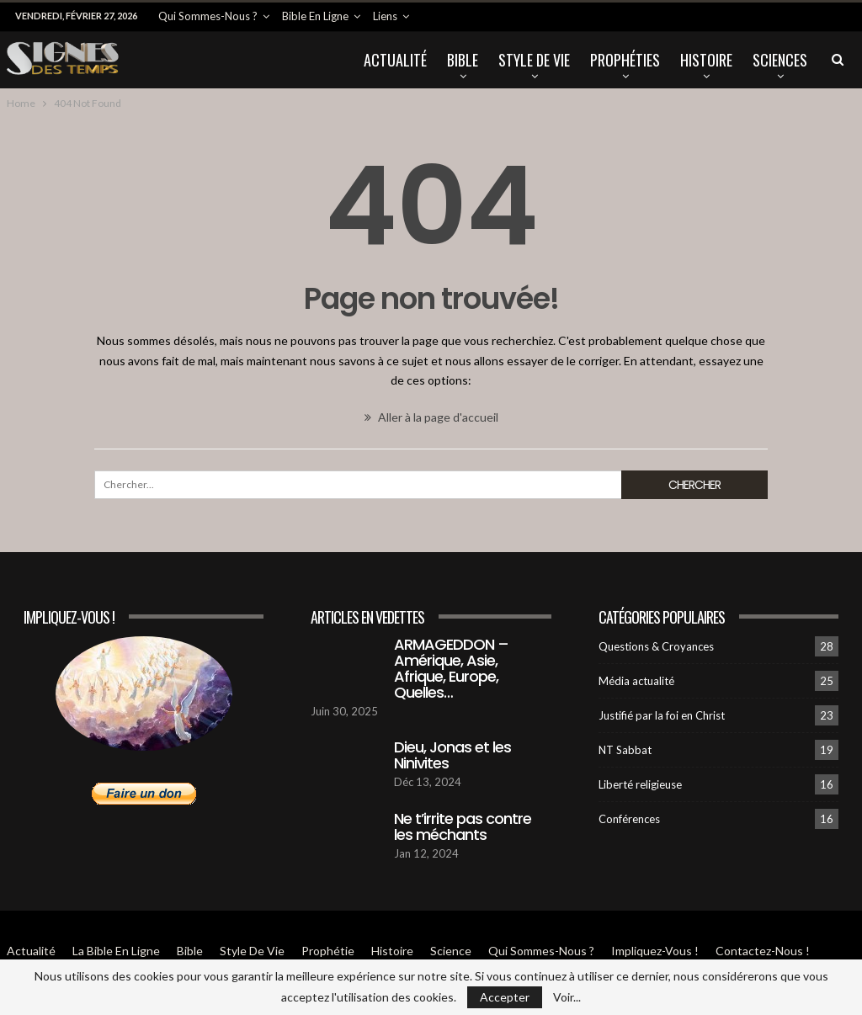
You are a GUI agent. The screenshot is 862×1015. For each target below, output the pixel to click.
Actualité (395, 60)
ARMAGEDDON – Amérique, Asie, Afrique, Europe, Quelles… (451, 668)
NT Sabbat (625, 750)
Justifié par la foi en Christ (662, 715)
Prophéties (625, 60)
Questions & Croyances (656, 646)
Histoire (706, 60)
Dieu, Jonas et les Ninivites (452, 754)
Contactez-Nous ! (763, 950)
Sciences (780, 60)
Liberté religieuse (640, 784)
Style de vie (534, 60)
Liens (385, 16)
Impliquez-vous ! (655, 950)
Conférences (629, 819)
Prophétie (327, 950)
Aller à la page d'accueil (431, 417)
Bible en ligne (315, 16)
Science (450, 950)
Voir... (567, 997)
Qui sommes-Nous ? (208, 16)
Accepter (504, 997)
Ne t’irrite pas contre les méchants (462, 826)
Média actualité (636, 681)
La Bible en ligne (116, 950)
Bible (462, 60)
